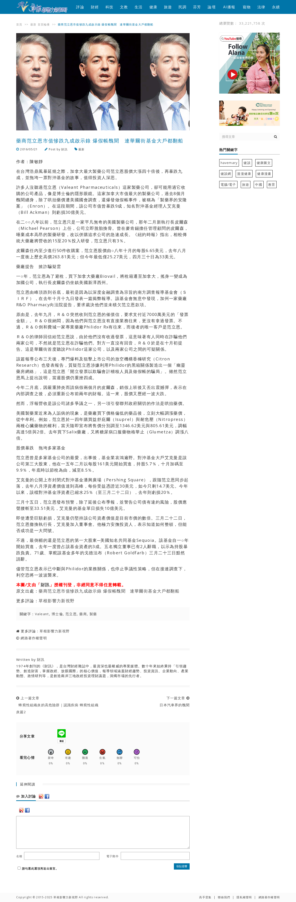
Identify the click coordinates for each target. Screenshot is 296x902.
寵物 (247, 6)
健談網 (226, 173)
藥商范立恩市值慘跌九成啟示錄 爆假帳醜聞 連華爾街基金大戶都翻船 (109, 591)
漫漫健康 (244, 173)
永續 (276, 6)
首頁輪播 (44, 24)
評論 (80, 6)
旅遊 (168, 6)
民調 (182, 6)
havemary (229, 163)
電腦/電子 (228, 184)
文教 (124, 6)
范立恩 (71, 614)
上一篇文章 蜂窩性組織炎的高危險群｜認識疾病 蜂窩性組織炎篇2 (57, 705)
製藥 (93, 614)
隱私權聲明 (244, 897)
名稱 (19, 856)
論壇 (212, 6)
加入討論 (26, 796)
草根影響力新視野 (57, 600)
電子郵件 (112, 856)
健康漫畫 (264, 173)
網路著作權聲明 (34, 638)
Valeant (42, 614)
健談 (247, 163)
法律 (261, 6)
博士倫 (57, 614)
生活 (138, 6)
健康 (153, 6)
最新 (33, 24)
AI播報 (229, 6)
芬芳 (197, 6)
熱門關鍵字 (228, 150)
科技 (109, 6)
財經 (95, 6)
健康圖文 (264, 163)
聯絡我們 (224, 897)
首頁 (19, 24)
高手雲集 (205, 897)
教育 (271, 184)
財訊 (64, 149)
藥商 (83, 614)
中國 (258, 184)
